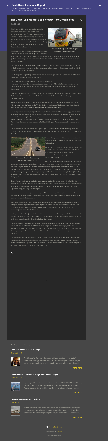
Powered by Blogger (54, 427)
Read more (77, 368)
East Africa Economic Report (28, 5)
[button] (80, 20)
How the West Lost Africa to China (25, 399)
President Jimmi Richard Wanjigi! (25, 350)
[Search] (100, 6)
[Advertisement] (94, 47)
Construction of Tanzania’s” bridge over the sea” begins (34, 374)
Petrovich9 (59, 431)
